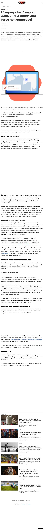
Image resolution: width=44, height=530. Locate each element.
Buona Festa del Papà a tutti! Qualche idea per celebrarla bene (29, 446)
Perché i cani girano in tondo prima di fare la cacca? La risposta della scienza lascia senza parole (30, 470)
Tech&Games (9, 6)
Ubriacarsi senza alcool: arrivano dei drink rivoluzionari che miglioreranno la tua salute (29, 434)
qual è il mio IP (6, 253)
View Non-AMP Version (26, 500)
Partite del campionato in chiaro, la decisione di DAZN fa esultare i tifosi (30, 483)
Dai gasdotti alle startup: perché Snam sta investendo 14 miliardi (29, 458)
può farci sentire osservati (24, 244)
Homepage (3, 6)
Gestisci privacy (41, 528)
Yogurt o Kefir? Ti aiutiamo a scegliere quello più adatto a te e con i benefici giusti (29, 420)
